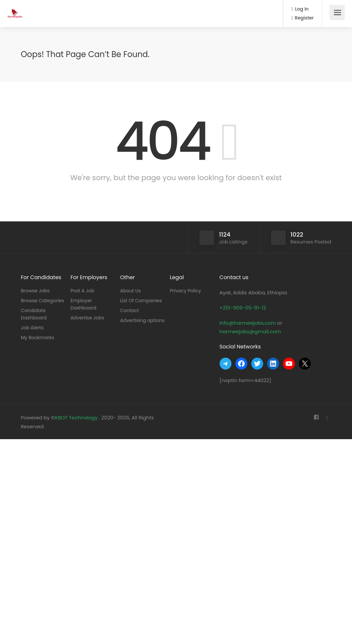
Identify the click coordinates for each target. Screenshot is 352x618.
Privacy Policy (185, 290)
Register (303, 18)
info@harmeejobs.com (248, 322)
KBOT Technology (77, 417)
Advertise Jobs (87, 317)
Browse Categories (42, 300)
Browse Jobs (35, 290)
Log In (300, 9)
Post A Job (82, 290)
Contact (129, 310)
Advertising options (142, 320)
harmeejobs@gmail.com (250, 331)
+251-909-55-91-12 (243, 307)
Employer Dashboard (83, 304)
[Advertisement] (176, 527)
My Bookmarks (37, 337)
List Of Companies (141, 300)
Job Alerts (32, 327)
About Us (130, 290)
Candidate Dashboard (34, 314)
